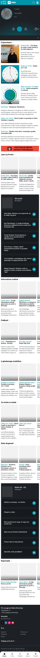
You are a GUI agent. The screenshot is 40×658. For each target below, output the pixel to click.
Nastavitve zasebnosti (7, 649)
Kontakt (23, 634)
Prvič (2, 342)
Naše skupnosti (8, 443)
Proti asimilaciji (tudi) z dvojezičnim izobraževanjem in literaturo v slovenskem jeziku (27, 469)
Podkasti (5, 320)
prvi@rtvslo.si (5, 619)
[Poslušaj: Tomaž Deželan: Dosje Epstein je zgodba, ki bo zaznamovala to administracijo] (34, 236)
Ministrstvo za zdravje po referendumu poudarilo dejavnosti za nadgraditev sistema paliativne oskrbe (27, 305)
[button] (33, 3)
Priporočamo (7, 42)
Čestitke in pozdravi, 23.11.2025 (8, 385)
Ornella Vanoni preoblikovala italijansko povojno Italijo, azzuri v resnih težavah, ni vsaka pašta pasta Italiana (27, 180)
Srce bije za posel (25, 342)
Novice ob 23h (6, 584)
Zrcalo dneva (5, 300)
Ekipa (3, 636)
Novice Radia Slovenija (8, 582)
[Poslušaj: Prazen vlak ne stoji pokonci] (34, 543)
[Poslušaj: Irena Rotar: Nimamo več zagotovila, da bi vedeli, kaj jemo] (34, 214)
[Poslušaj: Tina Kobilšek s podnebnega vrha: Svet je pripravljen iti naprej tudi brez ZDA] (34, 259)
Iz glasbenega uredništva (12, 361)
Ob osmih (18, 199)
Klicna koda (23, 176)
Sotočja (21, 465)
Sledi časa (4, 131)
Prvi (8, 2)
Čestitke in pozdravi (7, 382)
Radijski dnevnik (24, 300)
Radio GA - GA (20, 487)
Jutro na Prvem (8, 154)
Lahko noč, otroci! (7, 118)
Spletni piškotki (19, 649)
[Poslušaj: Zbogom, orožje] (34, 513)
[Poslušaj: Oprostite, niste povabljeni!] (34, 552)
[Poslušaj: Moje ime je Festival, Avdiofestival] (34, 533)
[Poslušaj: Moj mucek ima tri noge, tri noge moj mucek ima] (34, 523)
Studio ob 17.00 (26, 66)
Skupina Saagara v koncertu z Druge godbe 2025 (27, 386)
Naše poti (4, 465)
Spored (3, 632)
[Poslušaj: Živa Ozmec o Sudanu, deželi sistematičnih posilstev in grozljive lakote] (34, 248)
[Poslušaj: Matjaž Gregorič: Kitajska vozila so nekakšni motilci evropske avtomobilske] (34, 269)
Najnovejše (6, 561)
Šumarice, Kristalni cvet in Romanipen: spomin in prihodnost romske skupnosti (8, 468)
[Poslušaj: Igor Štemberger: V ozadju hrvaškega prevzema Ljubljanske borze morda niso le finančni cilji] (34, 224)
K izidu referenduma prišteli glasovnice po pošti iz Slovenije (8, 303)
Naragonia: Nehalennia (16, 107)
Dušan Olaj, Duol (24, 343)
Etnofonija (4, 107)
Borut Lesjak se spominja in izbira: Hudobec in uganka (9, 426)
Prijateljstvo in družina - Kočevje (8, 342)
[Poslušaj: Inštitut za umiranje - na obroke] (34, 503)
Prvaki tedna (25, 45)
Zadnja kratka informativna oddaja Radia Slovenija (9, 588)
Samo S (21, 425)
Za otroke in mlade (9, 402)
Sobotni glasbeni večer (26, 382)
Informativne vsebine (10, 279)
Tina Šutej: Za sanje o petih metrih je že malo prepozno (29, 47)
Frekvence (24, 632)
